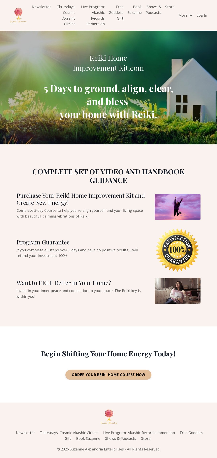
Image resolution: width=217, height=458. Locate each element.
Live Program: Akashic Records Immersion (93, 15)
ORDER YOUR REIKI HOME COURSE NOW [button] (108, 374)
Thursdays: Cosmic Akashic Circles (66, 15)
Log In (202, 15)
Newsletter (41, 6)
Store (169, 6)
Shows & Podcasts (153, 9)
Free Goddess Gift (116, 12)
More (185, 15)
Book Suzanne (134, 9)
